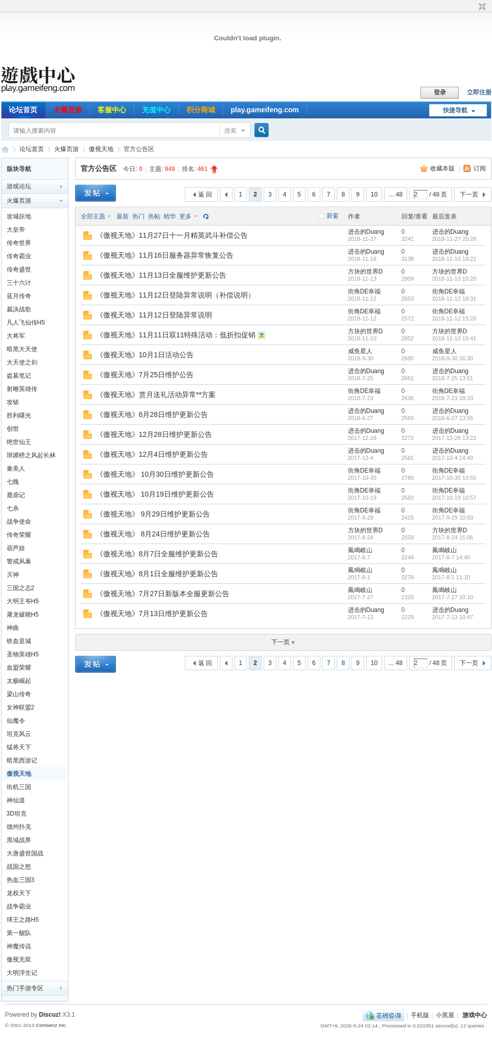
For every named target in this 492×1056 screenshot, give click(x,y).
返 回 (205, 194)
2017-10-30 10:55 (454, 478)
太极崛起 (19, 680)
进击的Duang (366, 231)
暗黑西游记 (22, 760)
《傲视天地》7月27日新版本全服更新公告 (162, 594)
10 (374, 194)
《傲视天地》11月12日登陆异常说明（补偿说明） (175, 295)
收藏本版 (443, 168)
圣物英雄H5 (23, 654)
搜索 (230, 130)
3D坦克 (17, 813)
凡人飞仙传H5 (26, 322)
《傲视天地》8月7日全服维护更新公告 (157, 554)
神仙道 (16, 800)
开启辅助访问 (472, 7)
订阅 (480, 168)
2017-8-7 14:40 (451, 557)
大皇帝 (16, 229)
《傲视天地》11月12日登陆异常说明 (154, 315)
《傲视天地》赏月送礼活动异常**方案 (156, 394)
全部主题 (93, 216)
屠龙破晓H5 (23, 614)
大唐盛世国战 (25, 853)
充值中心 (156, 110)
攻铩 (13, 402)
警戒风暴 (19, 561)
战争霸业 (19, 906)
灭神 (13, 574)
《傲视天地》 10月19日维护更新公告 (155, 494)
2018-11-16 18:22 (454, 259)
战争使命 (19, 521)
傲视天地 (101, 149)
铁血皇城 (19, 641)
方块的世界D (365, 271)
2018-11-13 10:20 (454, 279)
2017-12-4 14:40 (453, 458)
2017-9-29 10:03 (453, 517)
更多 (185, 216)
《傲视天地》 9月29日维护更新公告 (153, 514)
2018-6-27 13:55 (453, 418)
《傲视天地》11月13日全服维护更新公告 (161, 275)
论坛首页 (23, 110)
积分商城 (200, 110)
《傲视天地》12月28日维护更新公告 (154, 434)
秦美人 (16, 468)
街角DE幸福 (364, 291)
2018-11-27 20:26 (454, 239)
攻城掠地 (19, 216)
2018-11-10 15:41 (454, 338)
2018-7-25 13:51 (453, 378)
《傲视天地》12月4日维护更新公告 (152, 454)
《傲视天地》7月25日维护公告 (145, 375)
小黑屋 (445, 1015)
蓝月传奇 (19, 296)
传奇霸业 (19, 256)
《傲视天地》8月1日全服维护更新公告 (157, 574)
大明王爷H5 (23, 601)
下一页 (469, 194)
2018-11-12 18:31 (454, 299)
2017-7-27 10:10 (453, 597)
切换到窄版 (481, 7)
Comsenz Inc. (51, 1025)
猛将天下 (19, 747)
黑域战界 (19, 840)
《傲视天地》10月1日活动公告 (145, 355)
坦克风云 (19, 734)
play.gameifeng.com (265, 110)
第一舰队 (19, 933)
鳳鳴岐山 (360, 550)
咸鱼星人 (360, 351)
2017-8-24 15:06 (453, 537)
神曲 (13, 627)
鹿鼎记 (16, 495)
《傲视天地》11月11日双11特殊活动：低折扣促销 (176, 335)
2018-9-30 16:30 (453, 358)
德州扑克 (19, 826)
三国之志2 (21, 588)
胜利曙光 (19, 415)
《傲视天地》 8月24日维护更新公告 (153, 534)
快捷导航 (455, 110)
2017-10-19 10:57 (454, 498)
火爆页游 (67, 110)
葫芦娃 (16, 548)
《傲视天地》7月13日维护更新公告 (152, 613)
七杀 (13, 508)
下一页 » (283, 642)
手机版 (420, 1015)
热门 (138, 216)
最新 (122, 216)
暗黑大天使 (22, 349)
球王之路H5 (23, 919)
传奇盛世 (19, 269)
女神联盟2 (21, 707)
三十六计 (19, 282)
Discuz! (50, 1014)
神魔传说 (19, 946)
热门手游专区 (25, 988)
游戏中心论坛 (5, 149)
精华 (169, 216)
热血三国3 (21, 879)
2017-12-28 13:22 (454, 438)
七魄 (13, 481)
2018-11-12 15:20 (454, 318)
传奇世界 (19, 243)
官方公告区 (98, 168)
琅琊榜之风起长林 (31, 455)
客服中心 (112, 110)
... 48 (396, 194)
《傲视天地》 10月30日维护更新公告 (155, 474)
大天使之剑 (22, 362)
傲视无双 (19, 959)
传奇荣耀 (19, 534)
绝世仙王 (19, 442)
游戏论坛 (19, 186)
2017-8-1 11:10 (451, 577)
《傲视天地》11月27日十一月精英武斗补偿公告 (172, 235)
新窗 (332, 215)
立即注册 (479, 92)
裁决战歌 (19, 309)
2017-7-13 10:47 (453, 617)
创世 (13, 428)
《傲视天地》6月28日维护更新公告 (152, 414)
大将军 (16, 335)
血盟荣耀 (19, 667)
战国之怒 (19, 866)
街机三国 (19, 787)
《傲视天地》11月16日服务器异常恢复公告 (164, 255)
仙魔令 (16, 720)
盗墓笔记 (19, 375)
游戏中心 (474, 1015)
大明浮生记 (22, 972)
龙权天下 (19, 893)
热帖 (154, 216)
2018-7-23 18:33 (453, 398)
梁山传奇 (19, 694)
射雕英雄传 (22, 388)
